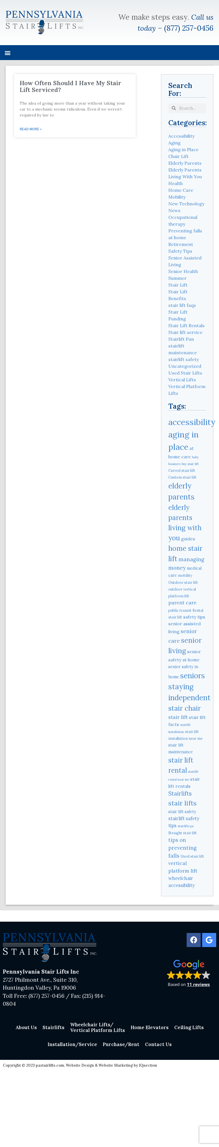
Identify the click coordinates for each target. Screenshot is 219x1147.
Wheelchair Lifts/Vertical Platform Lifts (97, 1027)
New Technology (186, 203)
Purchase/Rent (121, 1044)
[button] (7, 52)
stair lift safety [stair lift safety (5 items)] (182, 811)
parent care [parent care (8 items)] (182, 602)
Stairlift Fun (181, 339)
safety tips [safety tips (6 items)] (194, 617)
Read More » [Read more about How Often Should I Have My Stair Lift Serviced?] (31, 129)
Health (175, 183)
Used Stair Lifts (185, 373)
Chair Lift (178, 156)
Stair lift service (185, 332)
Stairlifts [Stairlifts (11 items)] (180, 793)
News (174, 210)
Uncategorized (184, 366)
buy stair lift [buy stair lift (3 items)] (190, 464)
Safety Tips (180, 251)
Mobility (177, 197)
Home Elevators (150, 1027)
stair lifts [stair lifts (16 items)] (182, 803)
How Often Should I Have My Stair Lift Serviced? (70, 86)
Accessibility (181, 136)
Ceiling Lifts (189, 1027)
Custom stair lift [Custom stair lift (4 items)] (182, 477)
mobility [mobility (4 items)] (185, 575)
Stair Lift (177, 285)
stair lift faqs (182, 305)
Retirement (180, 244)
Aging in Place (183, 149)
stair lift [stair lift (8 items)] (178, 717)
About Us (26, 1027)
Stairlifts (53, 1027)
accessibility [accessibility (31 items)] (192, 422)
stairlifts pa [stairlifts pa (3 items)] (186, 826)
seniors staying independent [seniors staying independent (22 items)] (189, 686)
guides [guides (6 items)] (188, 538)
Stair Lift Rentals (186, 325)
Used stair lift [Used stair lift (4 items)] (192, 856)
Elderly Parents (185, 163)
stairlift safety (183, 359)
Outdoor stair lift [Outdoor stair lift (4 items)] (183, 582)
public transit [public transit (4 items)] (179, 610)
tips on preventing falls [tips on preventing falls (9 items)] (182, 847)
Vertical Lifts (182, 379)
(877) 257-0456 (188, 28)
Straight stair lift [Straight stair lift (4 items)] (182, 833)
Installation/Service (72, 1044)
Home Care (180, 190)
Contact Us (158, 1044)
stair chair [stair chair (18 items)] (184, 708)
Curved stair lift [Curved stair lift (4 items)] (181, 470)
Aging (174, 143)
